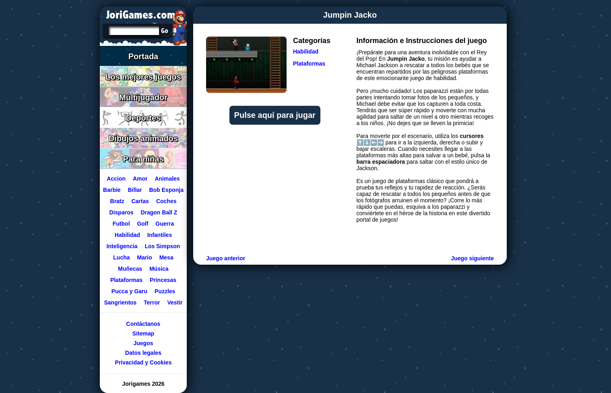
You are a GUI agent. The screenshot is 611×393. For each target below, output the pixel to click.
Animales (167, 178)
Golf (142, 223)
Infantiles (159, 235)
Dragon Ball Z (158, 212)
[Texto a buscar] (133, 31)
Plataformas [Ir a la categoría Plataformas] (309, 63)
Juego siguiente (472, 258)
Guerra (164, 223)
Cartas (140, 201)
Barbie (112, 190)
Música (158, 268)
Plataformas (126, 280)
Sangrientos (120, 302)
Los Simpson (162, 246)
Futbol (121, 223)
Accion (116, 178)
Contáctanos (143, 324)
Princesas (163, 280)
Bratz (117, 201)
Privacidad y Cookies (143, 362)
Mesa (166, 257)
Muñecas (130, 268)
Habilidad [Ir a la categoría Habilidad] (305, 51)
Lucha (121, 257)
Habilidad (127, 235)
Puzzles (165, 291)
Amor (140, 178)
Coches (166, 201)
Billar (135, 190)
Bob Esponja (166, 190)
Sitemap (143, 333)
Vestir (174, 302)
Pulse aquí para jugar (275, 115)
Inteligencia (122, 246)
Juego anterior (225, 258)
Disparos (121, 212)
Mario (144, 257)
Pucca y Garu (129, 291)
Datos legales (143, 353)
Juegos (143, 343)
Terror (152, 302)
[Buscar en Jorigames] (164, 30)
